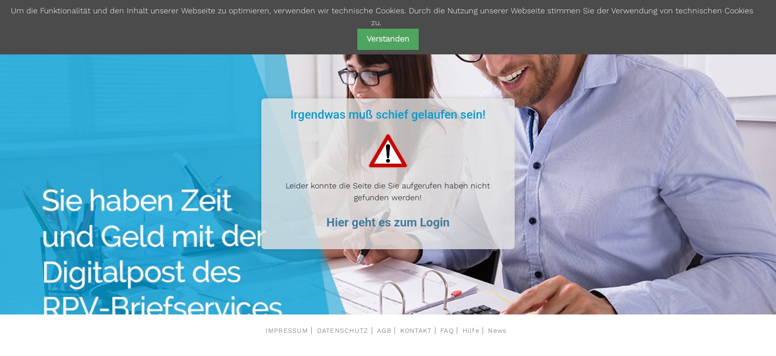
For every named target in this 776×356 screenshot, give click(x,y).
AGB (384, 330)
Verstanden (388, 39)
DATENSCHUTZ (343, 330)
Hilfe (471, 330)
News (497, 330)
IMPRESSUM (287, 330)
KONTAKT (416, 330)
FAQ (447, 330)
